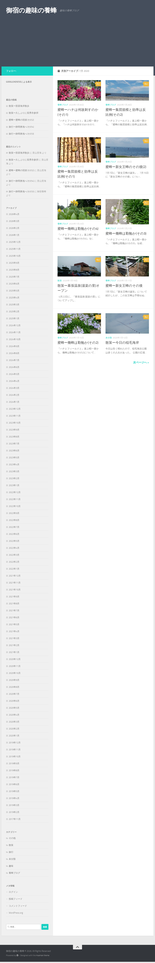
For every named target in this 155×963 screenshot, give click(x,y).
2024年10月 (15, 339)
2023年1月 (14, 485)
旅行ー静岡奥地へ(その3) (21, 133)
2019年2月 (14, 812)
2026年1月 (14, 235)
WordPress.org (16, 912)
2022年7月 (14, 527)
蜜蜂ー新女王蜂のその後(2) (126, 167)
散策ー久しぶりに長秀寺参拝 (23, 113)
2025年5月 (14, 290)
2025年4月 (14, 297)
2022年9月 (14, 513)
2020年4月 (14, 714)
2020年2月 (14, 728)
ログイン (13, 892)
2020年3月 (14, 721)
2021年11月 (15, 582)
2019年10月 (15, 756)
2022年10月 (15, 506)
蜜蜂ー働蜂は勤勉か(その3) (126, 233)
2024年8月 (14, 353)
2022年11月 (15, 499)
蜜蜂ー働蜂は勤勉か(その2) (78, 343)
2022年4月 (14, 548)
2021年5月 (14, 624)
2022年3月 (14, 555)
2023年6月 (14, 450)
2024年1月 (14, 402)
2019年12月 (15, 742)
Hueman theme (42, 955)
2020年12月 (15, 659)
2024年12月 (15, 325)
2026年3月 (14, 221)
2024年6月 (14, 367)
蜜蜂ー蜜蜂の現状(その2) (21, 120)
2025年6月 (14, 283)
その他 (12, 838)
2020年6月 (14, 701)
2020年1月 (14, 735)
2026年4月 (14, 214)
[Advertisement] (77, 44)
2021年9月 (14, 596)
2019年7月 (14, 777)
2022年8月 (14, 520)
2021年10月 (15, 589)
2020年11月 (15, 666)
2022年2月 (14, 561)
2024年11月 (15, 332)
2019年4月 (14, 798)
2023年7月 (14, 443)
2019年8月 (14, 770)
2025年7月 (14, 276)
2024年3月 (14, 388)
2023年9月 (14, 429)
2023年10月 (15, 422)
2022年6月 (14, 534)
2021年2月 (14, 645)
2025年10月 (15, 256)
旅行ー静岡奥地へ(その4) (21, 126)
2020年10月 (15, 673)
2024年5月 (14, 374)
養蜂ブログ (63, 105)
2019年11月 (15, 749)
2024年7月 (14, 360)
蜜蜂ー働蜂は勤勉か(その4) (78, 229)
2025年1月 (14, 318)
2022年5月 (14, 541)
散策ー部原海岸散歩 (19, 106)
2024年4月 (14, 381)
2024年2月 (14, 395)
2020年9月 (14, 680)
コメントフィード (18, 906)
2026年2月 (14, 228)
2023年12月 (15, 409)
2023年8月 (14, 436)
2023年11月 (15, 415)
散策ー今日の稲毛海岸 (122, 343)
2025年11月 (15, 249)
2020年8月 (14, 687)
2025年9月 (14, 262)
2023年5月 (14, 457)
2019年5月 (14, 791)
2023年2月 (14, 478)
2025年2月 (14, 311)
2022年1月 (14, 568)
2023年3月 (14, 471)
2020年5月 (14, 707)
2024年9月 (14, 346)
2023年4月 (14, 464)
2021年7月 (14, 610)
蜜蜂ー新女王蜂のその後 (124, 286)
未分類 (109, 337)
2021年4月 (14, 631)
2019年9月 (14, 763)
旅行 (11, 852)
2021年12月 (15, 575)
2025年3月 (14, 304)
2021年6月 (14, 617)
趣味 (11, 866)
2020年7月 (14, 694)
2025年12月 (15, 242)
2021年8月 (14, 603)
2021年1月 (14, 652)
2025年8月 (14, 269)
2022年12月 (15, 492)
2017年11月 (15, 819)
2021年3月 (14, 638)
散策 (60, 280)
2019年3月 (14, 805)
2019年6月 (14, 784)
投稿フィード (15, 899)
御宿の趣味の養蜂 (31, 10)
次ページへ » (141, 362)
